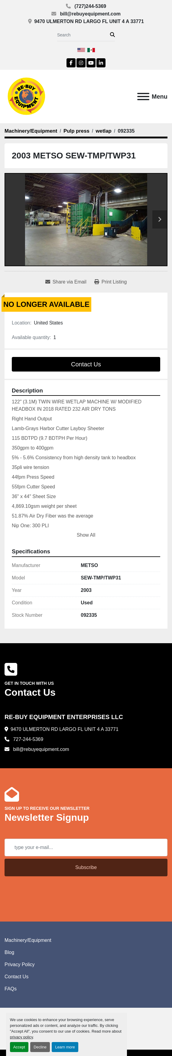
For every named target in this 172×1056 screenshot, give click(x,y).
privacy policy (21, 1037)
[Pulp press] (76, 131)
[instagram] (81, 62)
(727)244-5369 (89, 6)
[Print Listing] (110, 282)
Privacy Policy (20, 964)
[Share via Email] (65, 282)
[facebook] (71, 62)
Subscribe (86, 867)
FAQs (11, 988)
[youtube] (91, 62)
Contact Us (86, 364)
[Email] (86, 847)
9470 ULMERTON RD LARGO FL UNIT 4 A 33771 (89, 21)
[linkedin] (100, 62)
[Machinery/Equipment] (31, 131)
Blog (9, 952)
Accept (19, 1047)
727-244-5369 (27, 739)
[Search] (83, 35)
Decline (40, 1047)
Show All (86, 535)
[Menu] (143, 96)
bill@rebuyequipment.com (90, 13)
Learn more (65, 1047)
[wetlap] (104, 131)
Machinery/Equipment (28, 940)
